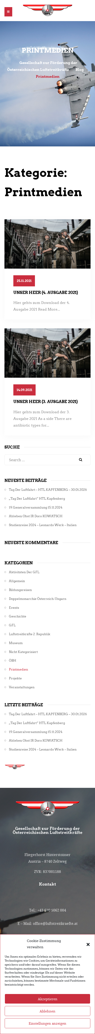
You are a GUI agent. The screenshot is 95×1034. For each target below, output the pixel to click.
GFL (12, 625)
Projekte (15, 678)
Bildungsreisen (20, 590)
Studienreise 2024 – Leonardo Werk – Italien (43, 525)
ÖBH (12, 661)
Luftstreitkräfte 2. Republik (29, 634)
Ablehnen (47, 1023)
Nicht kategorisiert (23, 652)
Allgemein (17, 581)
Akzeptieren (47, 1011)
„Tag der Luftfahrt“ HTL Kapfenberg (37, 499)
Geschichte (17, 616)
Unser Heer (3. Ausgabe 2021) (45, 401)
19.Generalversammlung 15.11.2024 (36, 507)
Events (14, 608)
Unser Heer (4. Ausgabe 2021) (45, 292)
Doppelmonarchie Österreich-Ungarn (37, 599)
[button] (88, 956)
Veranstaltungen (21, 687)
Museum (16, 643)
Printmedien (18, 669)
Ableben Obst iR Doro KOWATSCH (36, 516)
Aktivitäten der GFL (24, 572)
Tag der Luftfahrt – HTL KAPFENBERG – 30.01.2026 (48, 490)
